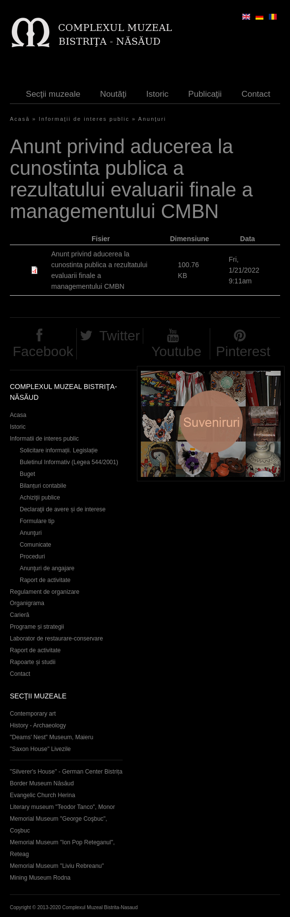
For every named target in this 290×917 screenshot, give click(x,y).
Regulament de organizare (44, 591)
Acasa (18, 415)
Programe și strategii (37, 626)
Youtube (176, 351)
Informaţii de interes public (84, 119)
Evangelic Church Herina (42, 795)
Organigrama (27, 603)
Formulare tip (37, 521)
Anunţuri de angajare (47, 568)
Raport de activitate (45, 580)
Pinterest (243, 351)
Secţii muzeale (53, 94)
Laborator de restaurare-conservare (56, 638)
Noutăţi (113, 94)
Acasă (20, 119)
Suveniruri (211, 423)
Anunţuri (152, 119)
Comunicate (35, 544)
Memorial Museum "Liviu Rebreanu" (57, 865)
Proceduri (32, 556)
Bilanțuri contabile (43, 485)
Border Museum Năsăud (42, 783)
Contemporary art (33, 713)
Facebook (43, 351)
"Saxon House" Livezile (40, 749)
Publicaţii (205, 94)
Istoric (157, 94)
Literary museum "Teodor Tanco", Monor (62, 807)
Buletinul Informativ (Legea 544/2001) (69, 462)
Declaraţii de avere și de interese (63, 509)
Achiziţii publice (40, 497)
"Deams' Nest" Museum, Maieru (51, 737)
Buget (27, 474)
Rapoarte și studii (33, 662)
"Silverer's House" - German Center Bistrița (66, 771)
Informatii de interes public (44, 438)
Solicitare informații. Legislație (59, 450)
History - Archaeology (38, 725)
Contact (255, 94)
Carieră (19, 614)
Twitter (119, 335)
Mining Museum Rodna (40, 877)
